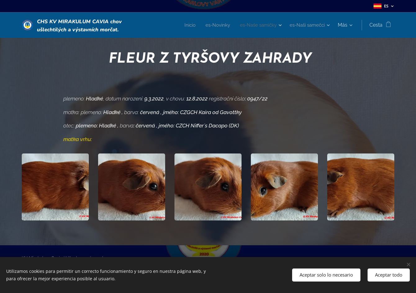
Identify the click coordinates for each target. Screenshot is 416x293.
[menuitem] (184, 25)
